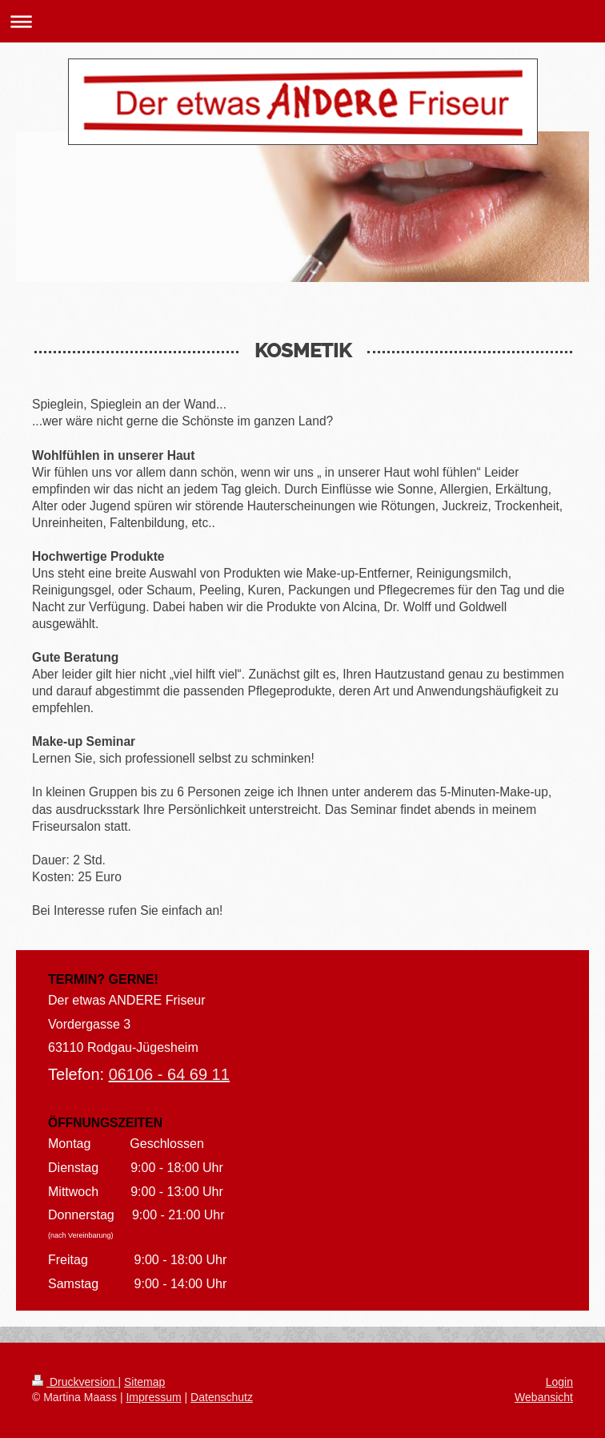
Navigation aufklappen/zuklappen (302, 21)
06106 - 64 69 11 (169, 1074)
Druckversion (75, 1382)
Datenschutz (221, 1397)
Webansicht (544, 1397)
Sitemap (144, 1382)
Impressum (153, 1397)
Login (559, 1382)
